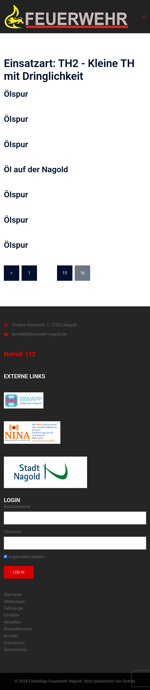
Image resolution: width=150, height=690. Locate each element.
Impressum (14, 642)
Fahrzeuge (13, 608)
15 (64, 273)
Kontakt (11, 635)
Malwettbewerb (18, 629)
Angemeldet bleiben (24, 556)
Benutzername (17, 506)
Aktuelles (12, 622)
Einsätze (11, 615)
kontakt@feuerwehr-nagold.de (39, 334)
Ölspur (16, 94)
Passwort (12, 531)
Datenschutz (15, 649)
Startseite (13, 594)
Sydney (129, 681)
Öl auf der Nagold (36, 169)
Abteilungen (15, 601)
